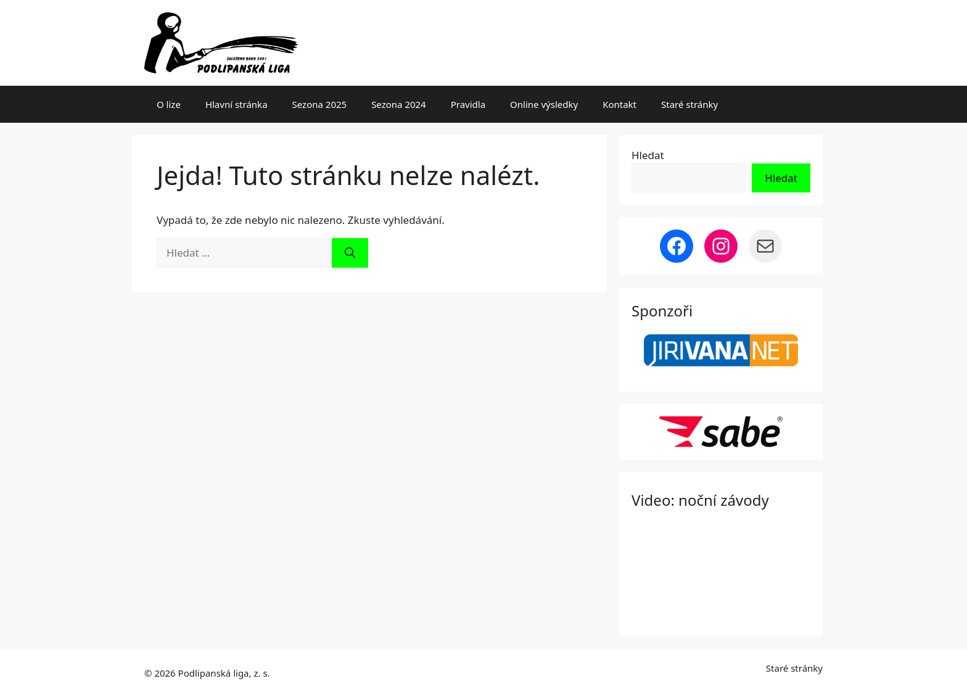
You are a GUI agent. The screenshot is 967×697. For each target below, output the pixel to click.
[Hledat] (350, 253)
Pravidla (468, 104)
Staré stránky (689, 104)
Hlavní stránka (236, 104)
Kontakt (619, 104)
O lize (169, 104)
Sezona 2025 (319, 104)
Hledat (648, 155)
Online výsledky (544, 104)
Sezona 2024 (398, 104)
